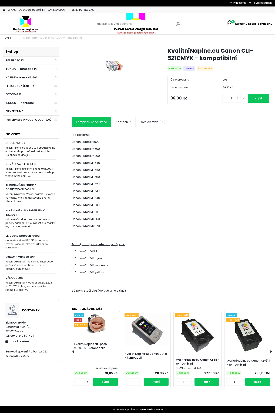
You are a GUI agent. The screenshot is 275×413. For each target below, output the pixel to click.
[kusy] (231, 98)
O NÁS (12, 10)
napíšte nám (19, 341)
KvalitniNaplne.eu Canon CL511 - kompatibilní (197, 362)
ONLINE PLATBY (15, 143)
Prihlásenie (239, 3)
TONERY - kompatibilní (22, 69)
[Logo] (27, 24)
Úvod (8, 37)
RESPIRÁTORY (15, 60)
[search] (178, 25)
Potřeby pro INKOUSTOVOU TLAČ (28, 120)
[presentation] (73, 351)
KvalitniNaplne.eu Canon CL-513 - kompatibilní (248, 363)
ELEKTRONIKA (15, 111)
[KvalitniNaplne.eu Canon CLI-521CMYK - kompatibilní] (114, 66)
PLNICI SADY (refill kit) (21, 86)
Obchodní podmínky (32, 10)
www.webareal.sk (151, 409)
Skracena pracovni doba (22, 236)
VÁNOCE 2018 (14, 278)
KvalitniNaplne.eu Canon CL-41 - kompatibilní (146, 356)
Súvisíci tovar (152, 122)
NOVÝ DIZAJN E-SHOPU (20, 164)
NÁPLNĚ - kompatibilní (21, 77)
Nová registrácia (262, 3)
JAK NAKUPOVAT (58, 10)
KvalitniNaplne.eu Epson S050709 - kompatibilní (90, 346)
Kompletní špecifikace (91, 122)
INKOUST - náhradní (20, 103)
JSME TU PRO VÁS (83, 10)
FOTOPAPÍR (13, 94)
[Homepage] (4, 9)
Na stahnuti (123, 122)
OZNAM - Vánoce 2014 (20, 257)
